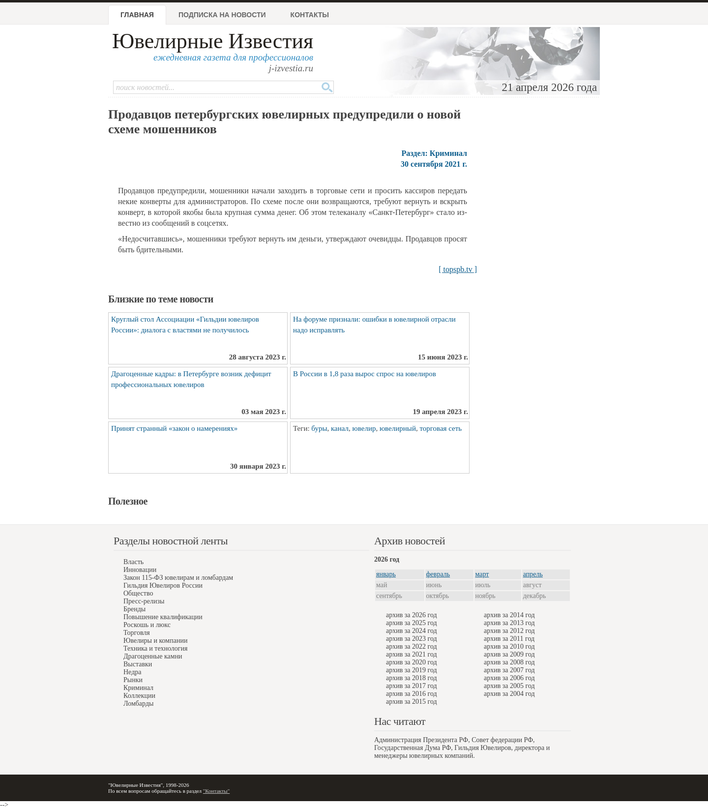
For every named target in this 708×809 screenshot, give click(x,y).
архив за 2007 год (509, 670)
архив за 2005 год (509, 685)
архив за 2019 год (411, 670)
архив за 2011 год (509, 638)
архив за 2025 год (411, 623)
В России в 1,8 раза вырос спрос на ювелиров (364, 374)
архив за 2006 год (509, 678)
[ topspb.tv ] (458, 269)
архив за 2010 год (509, 646)
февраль (438, 574)
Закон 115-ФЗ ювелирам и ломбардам (178, 577)
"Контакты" (216, 791)
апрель (533, 574)
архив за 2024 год (411, 630)
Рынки (133, 680)
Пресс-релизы (143, 601)
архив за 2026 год (411, 615)
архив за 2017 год (411, 685)
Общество (138, 593)
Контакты (310, 15)
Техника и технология (155, 648)
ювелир (364, 428)
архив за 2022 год (411, 646)
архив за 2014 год (509, 615)
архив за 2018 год (411, 678)
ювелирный (398, 428)
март (482, 574)
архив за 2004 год (509, 693)
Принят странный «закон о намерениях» (174, 428)
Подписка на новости (222, 15)
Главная (137, 15)
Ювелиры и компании (155, 640)
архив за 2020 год (411, 662)
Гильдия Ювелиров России (163, 585)
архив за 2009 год (509, 654)
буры (319, 428)
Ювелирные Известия (212, 41)
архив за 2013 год (509, 623)
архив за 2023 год (411, 638)
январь (386, 574)
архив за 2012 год (509, 630)
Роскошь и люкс (147, 625)
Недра (132, 672)
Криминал (138, 687)
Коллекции (139, 695)
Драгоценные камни (152, 656)
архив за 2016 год (411, 693)
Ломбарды (138, 703)
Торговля (136, 632)
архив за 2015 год (411, 701)
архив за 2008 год (509, 662)
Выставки (137, 664)
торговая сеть (440, 428)
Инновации (139, 569)
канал (340, 428)
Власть (133, 562)
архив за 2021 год (411, 654)
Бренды (134, 609)
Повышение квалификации (163, 617)
